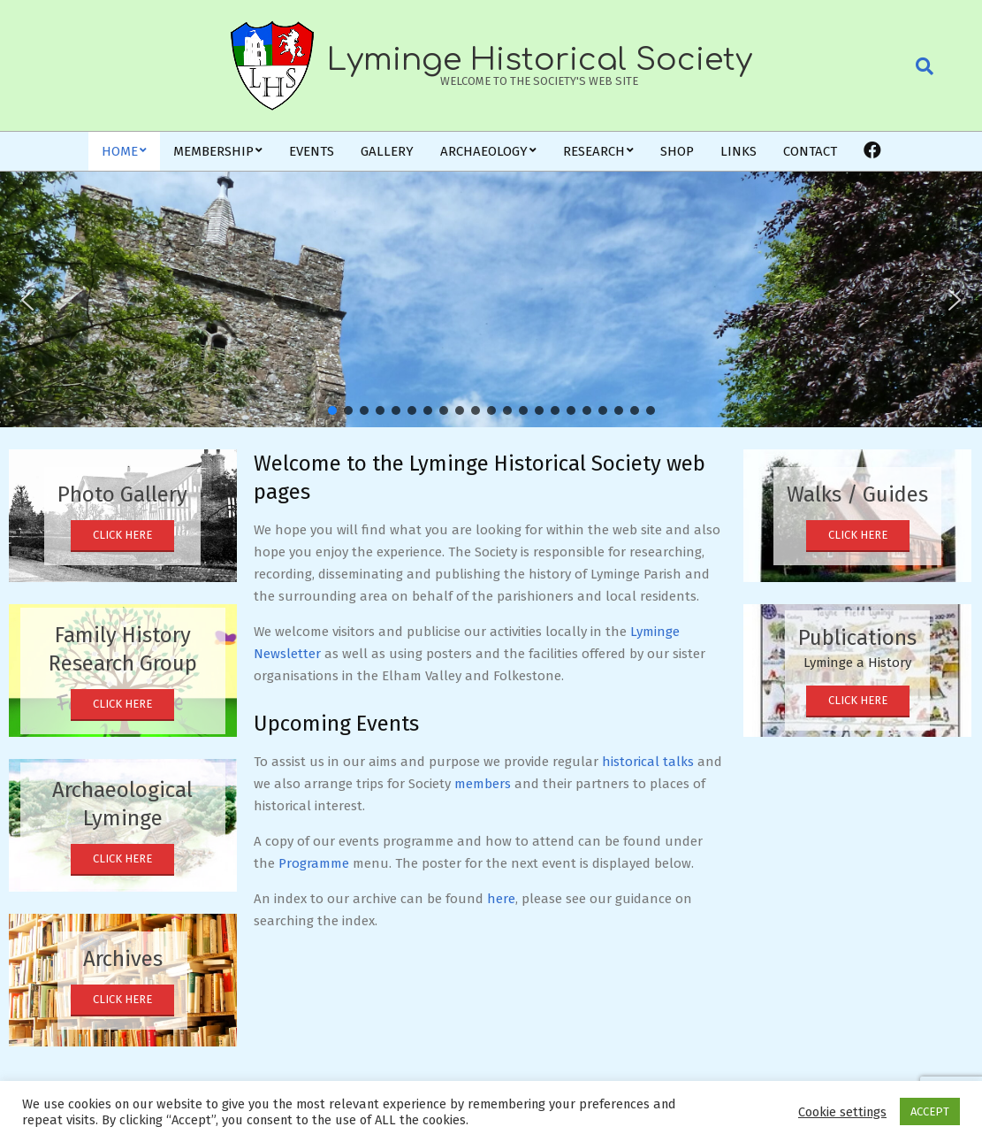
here (501, 899)
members (482, 784)
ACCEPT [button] (929, 1111)
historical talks (648, 762)
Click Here (122, 534)
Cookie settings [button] (842, 1112)
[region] (491, 299)
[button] (27, 300)
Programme (313, 863)
